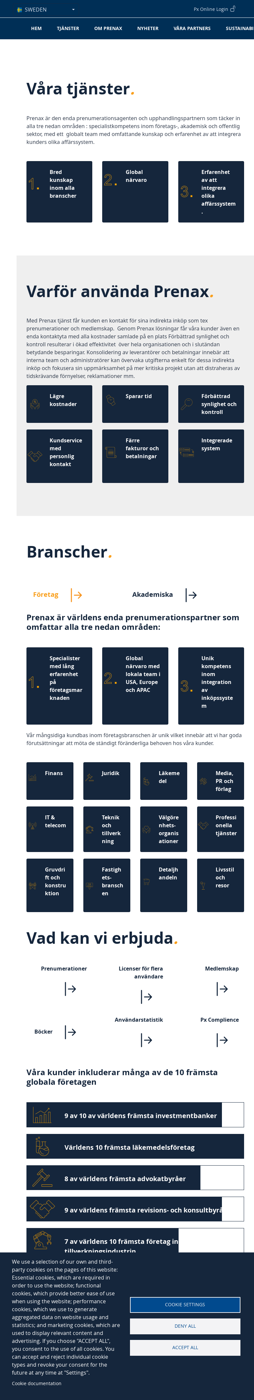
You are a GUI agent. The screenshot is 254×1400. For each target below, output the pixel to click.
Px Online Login (215, 9)
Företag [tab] (63, 595)
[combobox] (46, 9)
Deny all (185, 1326)
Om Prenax (108, 28)
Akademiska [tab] (170, 595)
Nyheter (147, 28)
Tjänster (68, 28)
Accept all (185, 1347)
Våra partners (192, 28)
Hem (36, 28)
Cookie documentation (37, 1383)
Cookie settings (185, 1305)
